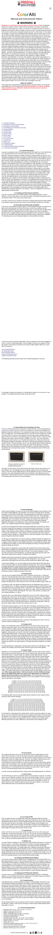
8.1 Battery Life (6, 141)
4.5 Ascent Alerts (6, 135)
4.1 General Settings (7, 129)
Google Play (5, 430)
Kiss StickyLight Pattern (8, 352)
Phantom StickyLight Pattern (9, 354)
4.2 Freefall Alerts (6, 130)
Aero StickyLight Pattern (8, 349)
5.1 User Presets (6, 137)
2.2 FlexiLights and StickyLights (10, 126)
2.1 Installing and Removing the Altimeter (13, 124)
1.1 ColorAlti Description (8, 123)
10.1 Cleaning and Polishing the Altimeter (13, 146)
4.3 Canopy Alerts (6, 132)
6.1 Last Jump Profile (7, 138)
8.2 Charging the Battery (8, 143)
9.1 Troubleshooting (7, 145)
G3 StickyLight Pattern (8, 351)
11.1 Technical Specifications (10, 148)
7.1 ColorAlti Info (6, 140)
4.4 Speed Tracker (7, 134)
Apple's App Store (15, 430)
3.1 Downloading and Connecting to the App (14, 127)
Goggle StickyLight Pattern (9, 355)
